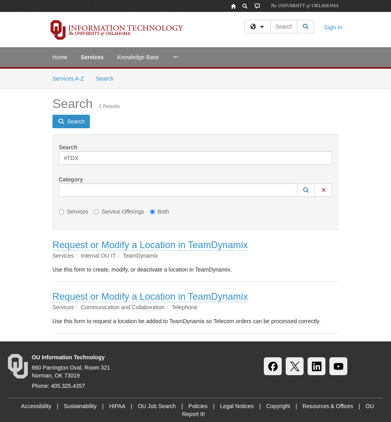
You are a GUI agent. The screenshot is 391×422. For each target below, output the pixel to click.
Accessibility (36, 406)
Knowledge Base (138, 57)
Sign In (333, 27)
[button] (306, 190)
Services (92, 57)
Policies (197, 406)
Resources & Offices (327, 406)
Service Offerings (119, 211)
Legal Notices (237, 406)
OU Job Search (157, 406)
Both (159, 211)
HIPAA (117, 406)
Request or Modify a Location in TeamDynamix (150, 244)
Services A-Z (68, 78)
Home (59, 57)
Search (107, 78)
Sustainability (80, 406)
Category (71, 179)
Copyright (278, 406)
